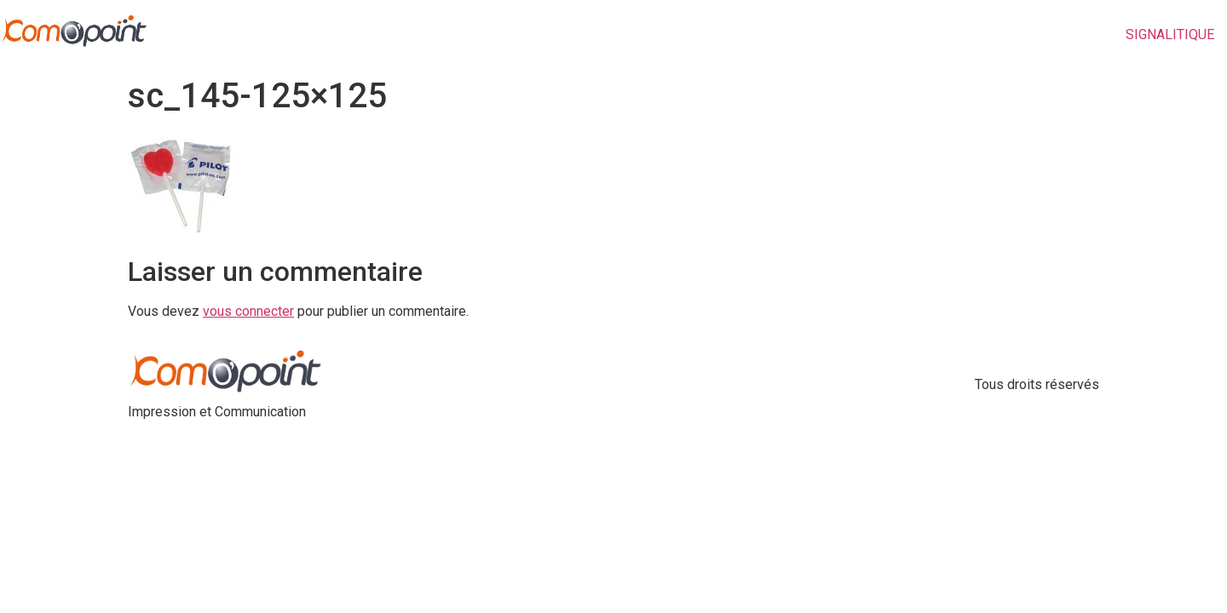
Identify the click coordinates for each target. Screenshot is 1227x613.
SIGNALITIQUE (1170, 34)
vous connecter (248, 311)
